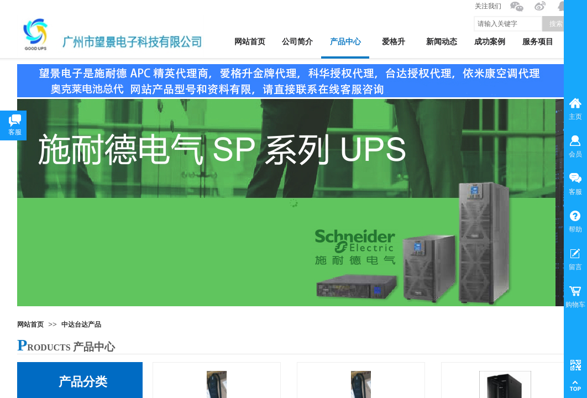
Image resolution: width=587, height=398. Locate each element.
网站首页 (30, 324)
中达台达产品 (81, 324)
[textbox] (508, 24)
